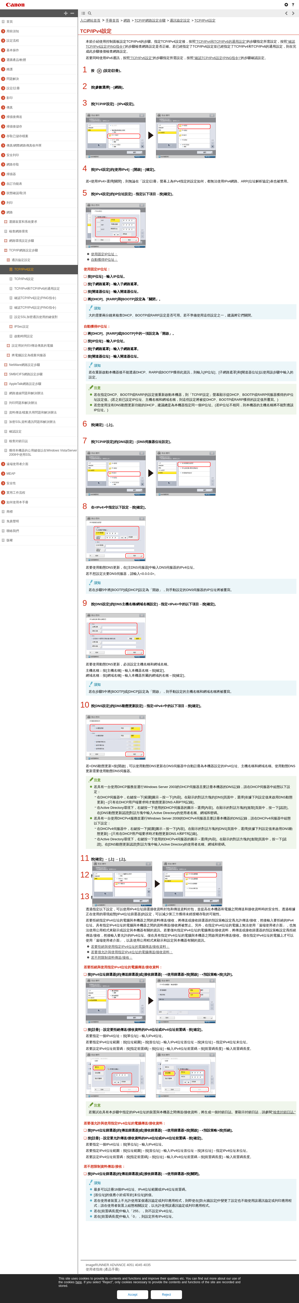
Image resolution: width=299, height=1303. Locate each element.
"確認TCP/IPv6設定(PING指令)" (217, 58)
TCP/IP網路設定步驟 (149, 20)
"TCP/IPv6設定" (141, 58)
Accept (133, 1294)
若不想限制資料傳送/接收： (112, 957)
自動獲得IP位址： (104, 260)
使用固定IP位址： (104, 254)
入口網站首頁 (90, 20)
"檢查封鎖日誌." (284, 1112)
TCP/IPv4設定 (205, 20)
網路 (127, 20)
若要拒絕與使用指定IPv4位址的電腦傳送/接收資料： (130, 947)
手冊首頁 (112, 20)
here (78, 1282)
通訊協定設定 (180, 20)
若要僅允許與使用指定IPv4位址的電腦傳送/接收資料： (132, 952)
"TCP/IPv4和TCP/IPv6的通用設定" (221, 41)
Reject (166, 1294)
